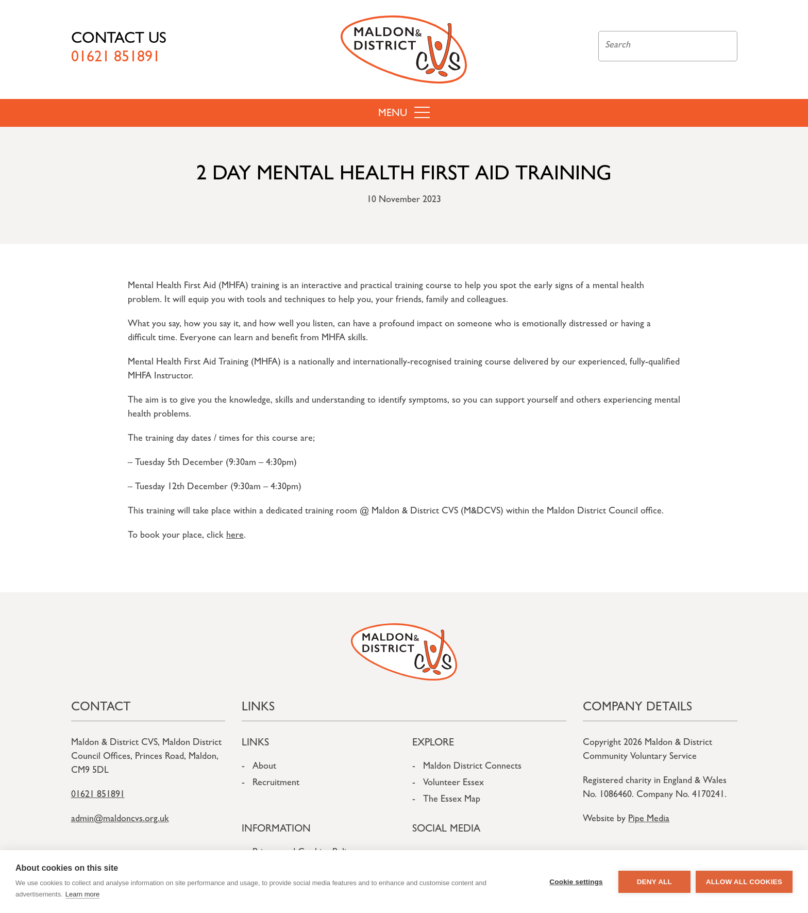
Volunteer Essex (453, 783)
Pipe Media (648, 819)
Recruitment (275, 783)
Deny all (654, 882)
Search (723, 46)
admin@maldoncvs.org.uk (120, 819)
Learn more (82, 894)
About (264, 767)
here (235, 536)
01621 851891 (98, 795)
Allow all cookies (744, 882)
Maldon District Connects (472, 767)
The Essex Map (451, 800)
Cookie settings (576, 882)
